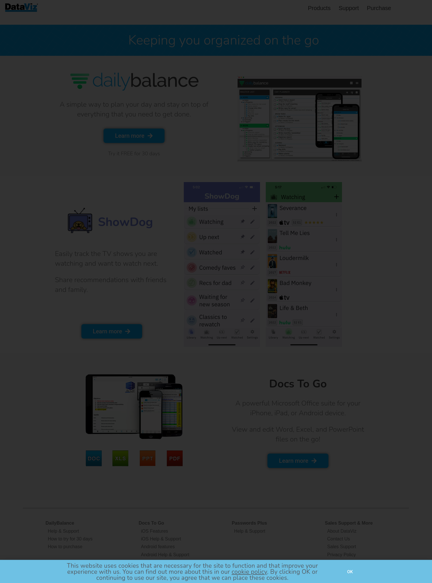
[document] (216, 291)
